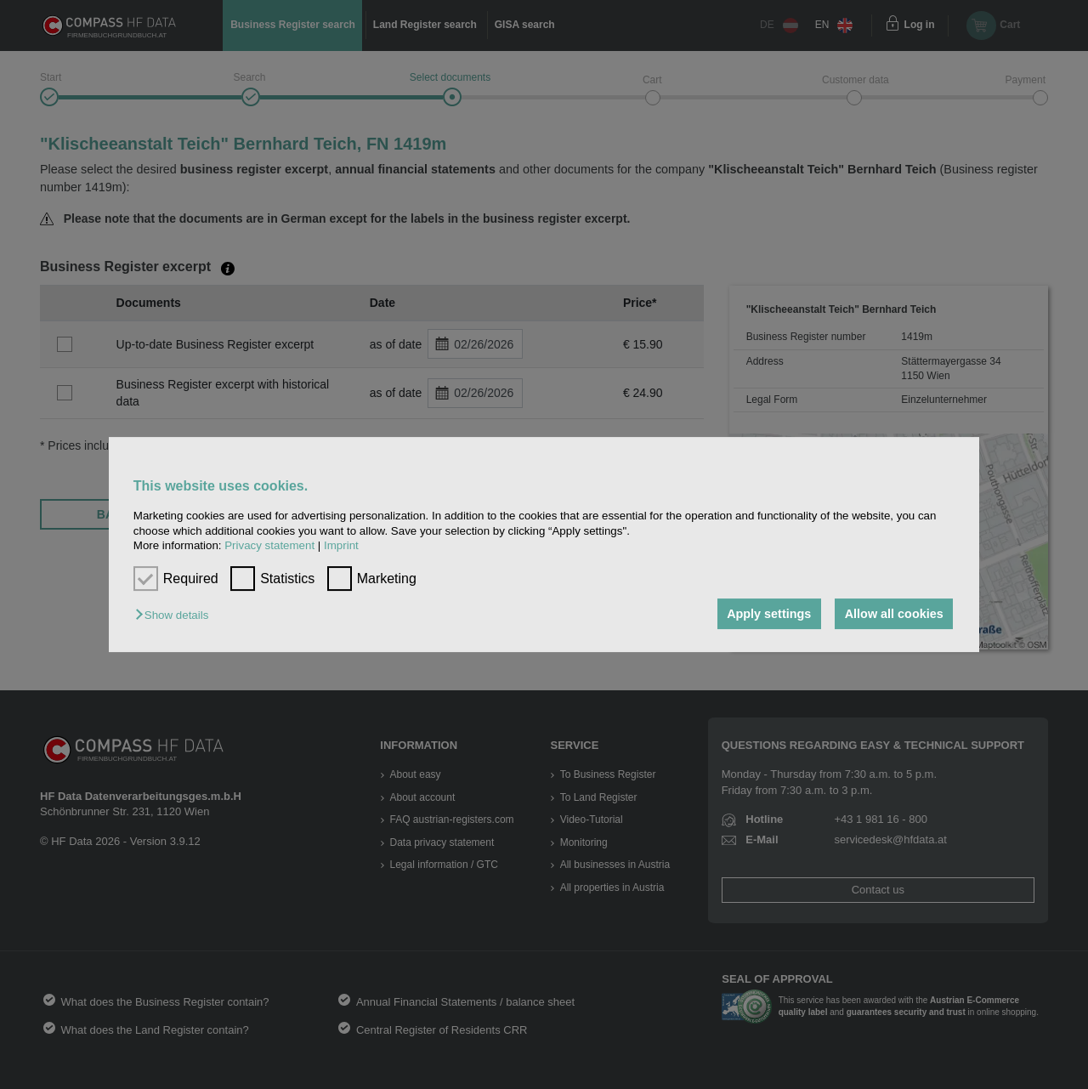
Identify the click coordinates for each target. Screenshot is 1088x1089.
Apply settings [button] (769, 614)
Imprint (341, 545)
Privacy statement (269, 545)
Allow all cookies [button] (894, 614)
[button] (175, 615)
